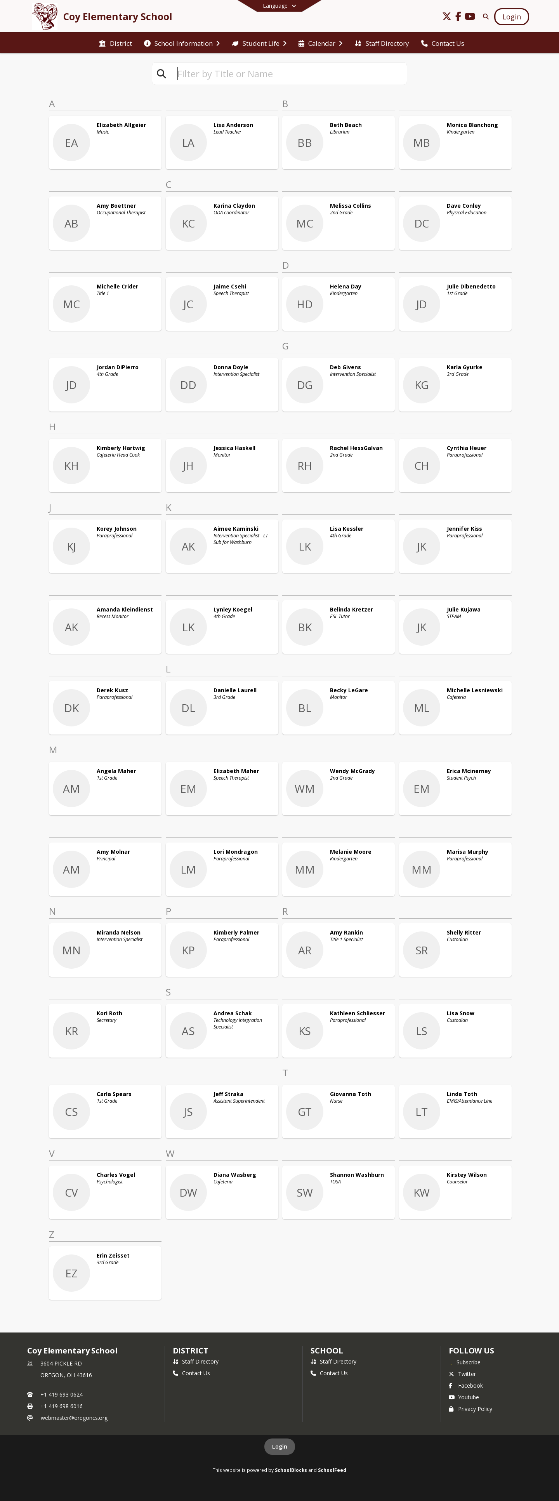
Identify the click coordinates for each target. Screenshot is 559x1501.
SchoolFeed (332, 1470)
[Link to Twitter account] (447, 17)
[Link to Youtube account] (470, 17)
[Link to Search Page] (484, 16)
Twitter (462, 1374)
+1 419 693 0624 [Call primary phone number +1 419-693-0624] (61, 1394)
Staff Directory (196, 1361)
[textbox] (289, 73)
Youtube (464, 1397)
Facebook (466, 1385)
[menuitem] (115, 43)
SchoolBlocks (291, 1470)
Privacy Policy (470, 1408)
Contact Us (191, 1373)
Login (279, 1446)
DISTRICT (190, 1350)
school (327, 1350)
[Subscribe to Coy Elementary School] (465, 1362)
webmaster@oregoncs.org (74, 1417)
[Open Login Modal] (511, 16)
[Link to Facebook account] (458, 17)
